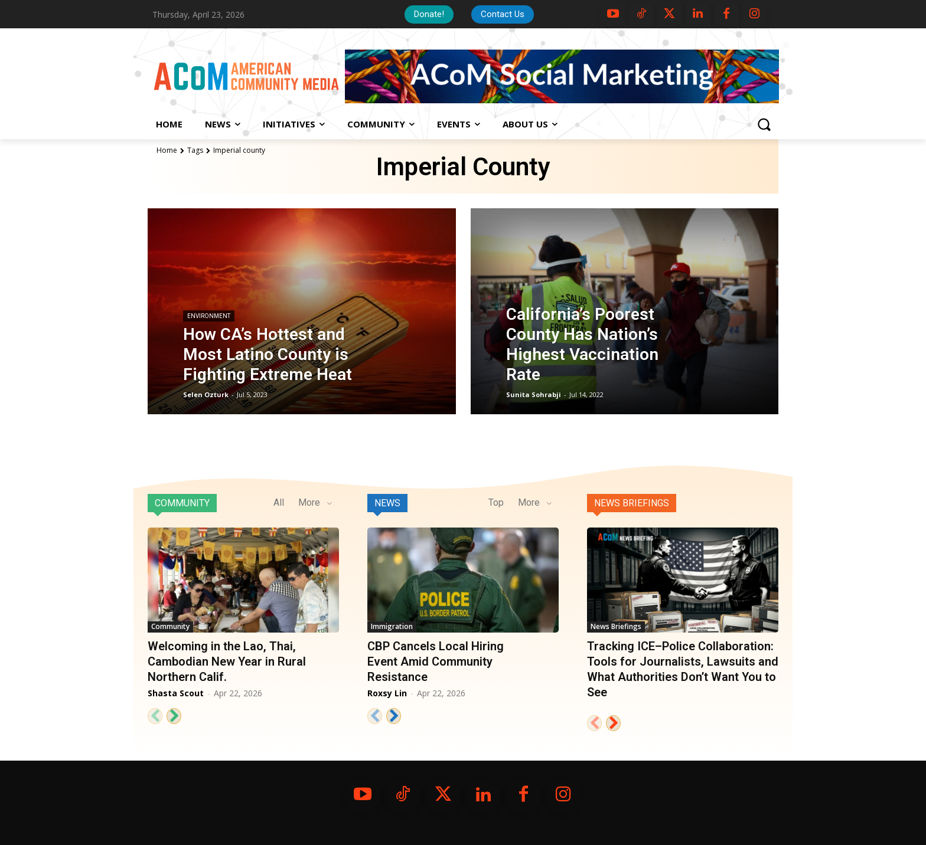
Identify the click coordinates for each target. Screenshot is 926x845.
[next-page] (174, 716)
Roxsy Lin (387, 693)
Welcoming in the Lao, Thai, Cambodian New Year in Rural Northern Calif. (227, 661)
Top (496, 502)
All (278, 502)
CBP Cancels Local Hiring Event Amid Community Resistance (435, 661)
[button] (763, 124)
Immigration (392, 626)
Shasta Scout (176, 693)
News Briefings (631, 503)
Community (182, 503)
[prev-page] (155, 716)
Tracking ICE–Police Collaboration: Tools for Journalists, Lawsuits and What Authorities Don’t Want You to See (682, 669)
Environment (208, 316)
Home (166, 150)
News (387, 503)
